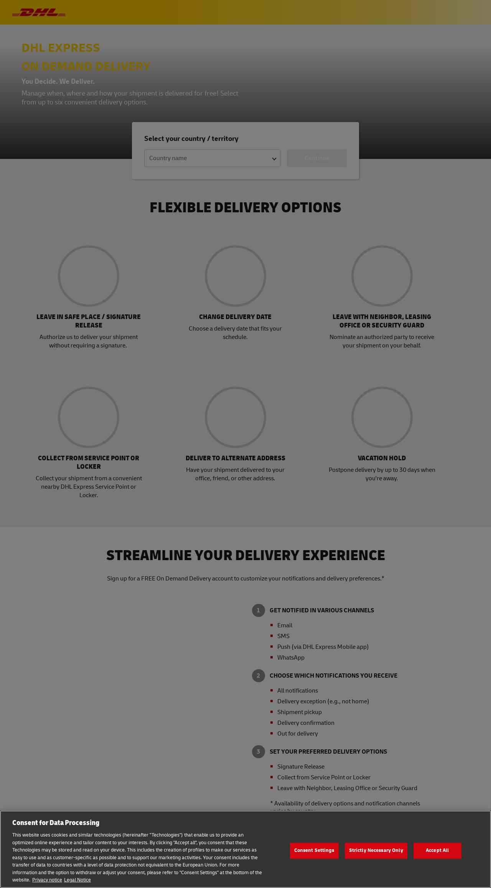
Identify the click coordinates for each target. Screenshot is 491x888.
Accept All (437, 850)
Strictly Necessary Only (376, 850)
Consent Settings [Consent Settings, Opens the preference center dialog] (314, 850)
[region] (245, 849)
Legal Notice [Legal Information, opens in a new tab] (77, 880)
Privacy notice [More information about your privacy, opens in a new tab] (47, 880)
